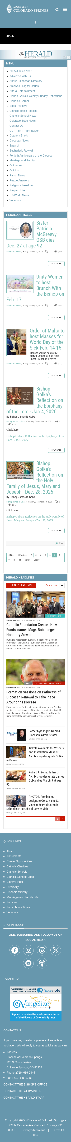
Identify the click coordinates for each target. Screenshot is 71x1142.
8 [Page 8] (59, 555)
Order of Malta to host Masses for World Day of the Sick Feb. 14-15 (17, 342)
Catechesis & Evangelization (48, 683)
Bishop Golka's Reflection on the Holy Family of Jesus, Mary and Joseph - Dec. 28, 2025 (20, 471)
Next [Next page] (27, 559)
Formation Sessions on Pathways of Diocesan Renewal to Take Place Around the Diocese (33, 697)
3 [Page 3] (35, 555)
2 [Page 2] (31, 555)
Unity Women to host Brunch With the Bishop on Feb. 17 (20, 284)
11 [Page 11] (20, 559)
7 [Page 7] (54, 555)
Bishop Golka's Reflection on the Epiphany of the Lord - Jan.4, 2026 (20, 396)
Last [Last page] (36, 559)
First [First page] (12, 555)
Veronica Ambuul (13, 251)
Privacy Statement (33, 1130)
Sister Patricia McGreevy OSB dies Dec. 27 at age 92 (20, 230)
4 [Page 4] (40, 555)
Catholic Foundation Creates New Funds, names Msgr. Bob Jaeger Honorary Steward (31, 629)
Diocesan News (54, 615)
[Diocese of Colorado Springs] (28, 8)
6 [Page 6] (49, 555)
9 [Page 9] (9, 559)
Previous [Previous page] (23, 555)
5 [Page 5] (45, 555)
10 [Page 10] (14, 559)
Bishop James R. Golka (16, 421)
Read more (56, 263)
